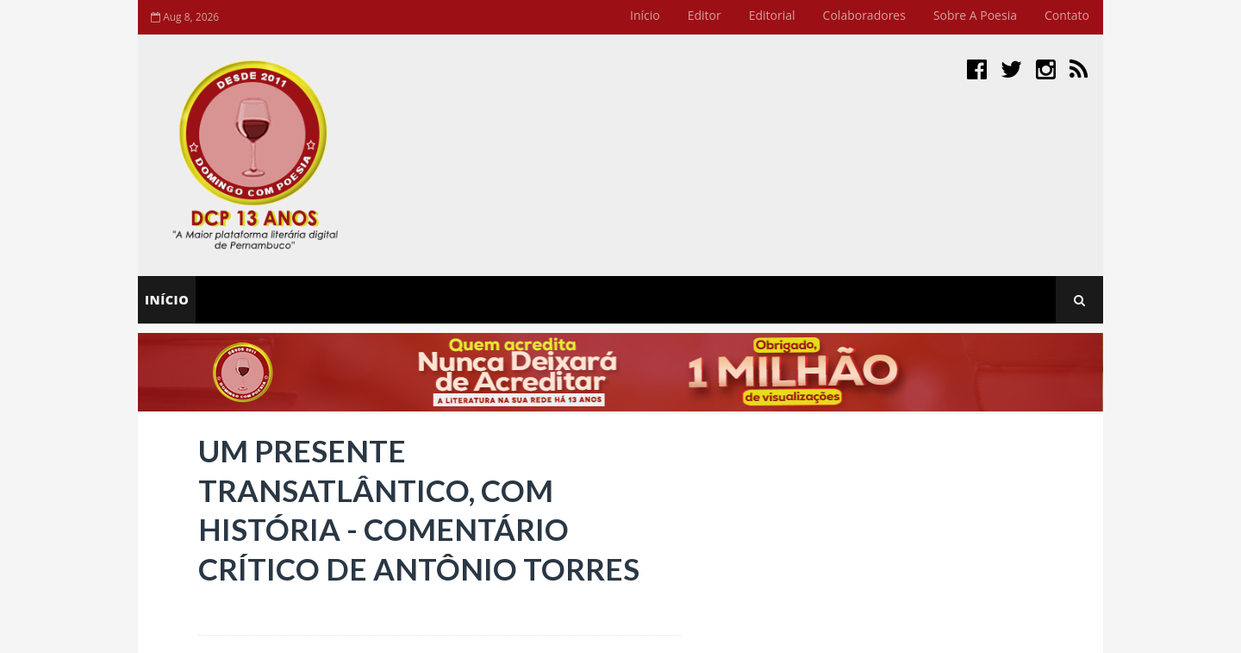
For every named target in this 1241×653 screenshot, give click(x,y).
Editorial (772, 15)
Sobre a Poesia (975, 15)
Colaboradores (864, 15)
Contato (1067, 15)
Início (645, 15)
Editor (704, 15)
